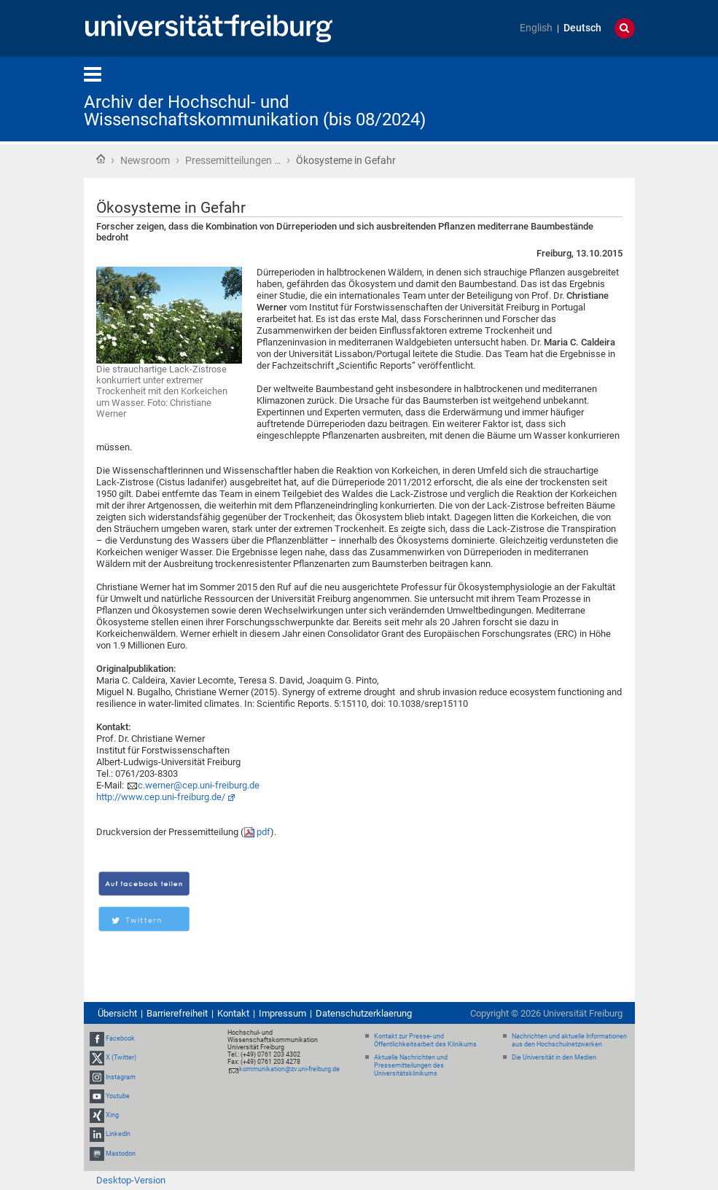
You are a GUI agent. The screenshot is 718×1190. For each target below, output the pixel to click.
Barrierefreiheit (177, 1013)
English (536, 28)
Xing (112, 1115)
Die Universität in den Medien (554, 1057)
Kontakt (233, 1013)
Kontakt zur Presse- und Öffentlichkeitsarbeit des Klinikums (425, 1040)
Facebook (120, 1038)
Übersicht (117, 1013)
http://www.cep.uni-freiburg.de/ (160, 796)
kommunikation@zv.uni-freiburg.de (289, 1069)
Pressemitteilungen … (233, 160)
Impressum (282, 1013)
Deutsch (582, 28)
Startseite (100, 159)
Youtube (118, 1096)
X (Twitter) (121, 1058)
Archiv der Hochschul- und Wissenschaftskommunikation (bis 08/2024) (255, 111)
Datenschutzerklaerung (364, 1013)
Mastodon (121, 1153)
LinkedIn (118, 1134)
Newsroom (145, 160)
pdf (263, 831)
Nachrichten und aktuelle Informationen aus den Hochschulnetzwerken (569, 1040)
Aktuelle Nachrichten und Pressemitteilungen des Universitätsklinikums (411, 1065)
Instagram (121, 1077)
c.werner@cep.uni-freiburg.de (199, 785)
